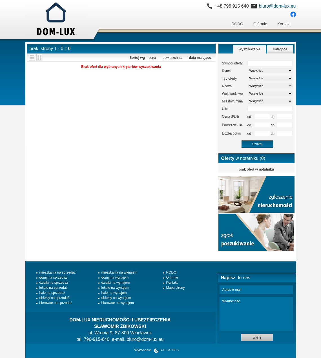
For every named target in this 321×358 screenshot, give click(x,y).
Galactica (169, 350)
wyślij (257, 337)
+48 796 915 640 (232, 6)
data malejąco (200, 58)
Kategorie (280, 49)
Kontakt (284, 24)
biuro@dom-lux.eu (277, 6)
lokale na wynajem (115, 288)
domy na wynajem (115, 277)
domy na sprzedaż (53, 277)
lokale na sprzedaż (53, 288)
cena (152, 58)
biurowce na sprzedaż (55, 303)
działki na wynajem (115, 283)
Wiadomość (256, 314)
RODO (237, 24)
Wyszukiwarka (249, 49)
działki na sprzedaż (53, 283)
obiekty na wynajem (116, 298)
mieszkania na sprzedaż (57, 272)
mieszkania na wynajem (119, 272)
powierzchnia (172, 58)
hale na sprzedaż (52, 293)
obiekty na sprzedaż (54, 298)
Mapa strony (175, 288)
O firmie (260, 24)
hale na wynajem (114, 293)
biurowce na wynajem (117, 303)
